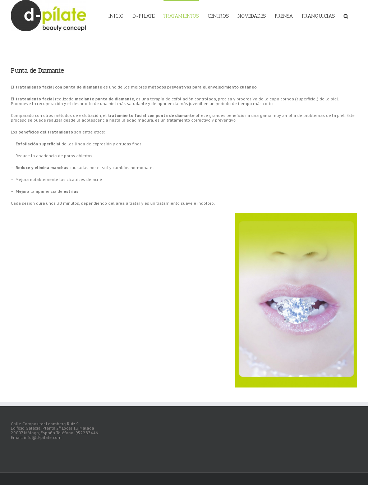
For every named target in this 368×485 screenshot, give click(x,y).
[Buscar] (346, 15)
